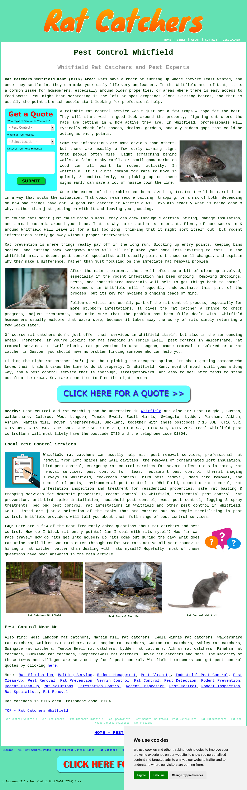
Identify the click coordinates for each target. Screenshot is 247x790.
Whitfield (151, 411)
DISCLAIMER (231, 40)
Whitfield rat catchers (69, 455)
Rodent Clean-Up (22, 686)
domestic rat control (206, 483)
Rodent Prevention (220, 681)
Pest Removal (41, 681)
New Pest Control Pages (34, 750)
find (21, 637)
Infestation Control (99, 686)
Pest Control (183, 686)
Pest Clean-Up (156, 675)
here (52, 666)
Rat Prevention (76, 681)
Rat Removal (55, 692)
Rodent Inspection (145, 686)
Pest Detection (180, 681)
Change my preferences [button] (187, 775)
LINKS (181, 40)
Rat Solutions (58, 686)
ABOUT (195, 40)
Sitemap (8, 750)
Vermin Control (113, 681)
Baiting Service (75, 675)
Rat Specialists (22, 692)
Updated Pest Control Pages (74, 750)
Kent (9, 511)
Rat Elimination (36, 675)
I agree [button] (141, 775)
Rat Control (146, 681)
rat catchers (169, 654)
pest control (195, 505)
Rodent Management (116, 675)
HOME (167, 40)
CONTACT (211, 40)
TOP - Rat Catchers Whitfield (36, 711)
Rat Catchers (108, 750)
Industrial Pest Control (202, 675)
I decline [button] (159, 775)
